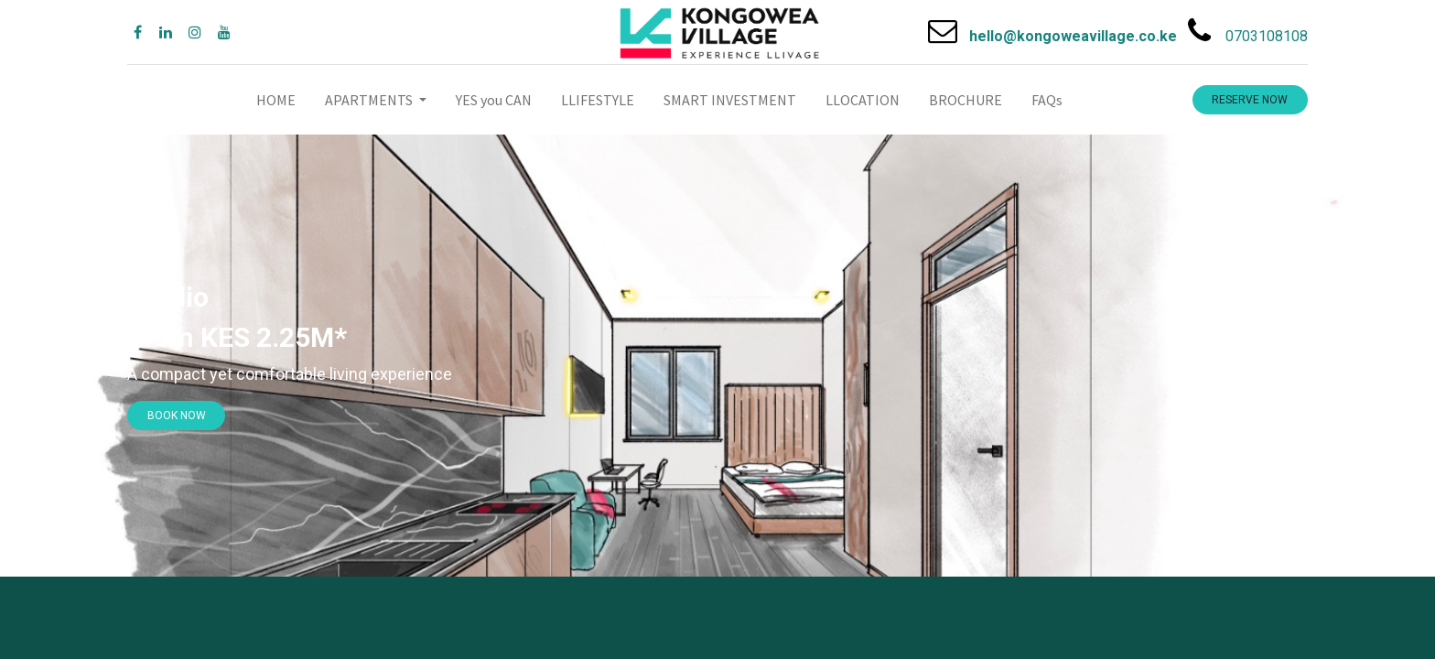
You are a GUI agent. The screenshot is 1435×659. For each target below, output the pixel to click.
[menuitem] (276, 99)
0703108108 (1266, 36)
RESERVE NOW (1250, 99)
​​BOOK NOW (176, 415)
